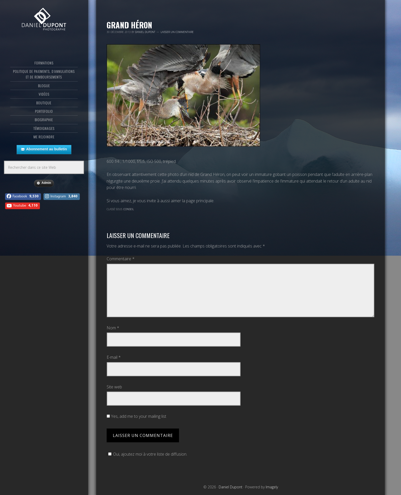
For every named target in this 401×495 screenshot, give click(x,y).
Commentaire (121, 259)
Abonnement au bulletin (44, 158)
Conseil (129, 209)
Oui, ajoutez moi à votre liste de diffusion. (147, 454)
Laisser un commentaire (177, 32)
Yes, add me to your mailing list (136, 416)
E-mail (114, 357)
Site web (114, 387)
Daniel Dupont (44, 24)
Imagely (272, 487)
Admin (44, 192)
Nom (113, 328)
